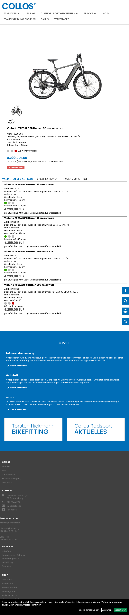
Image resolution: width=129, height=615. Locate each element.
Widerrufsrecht (9, 595)
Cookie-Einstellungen (88, 610)
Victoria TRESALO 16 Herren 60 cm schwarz (29, 251)
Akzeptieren (120, 610)
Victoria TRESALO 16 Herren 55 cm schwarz (29, 218)
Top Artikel (7, 579)
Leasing (30, 13)
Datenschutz (8, 474)
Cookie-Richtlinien (32, 604)
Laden (105, 13)
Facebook (12, 509)
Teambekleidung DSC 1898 (20, 19)
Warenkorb (61, 19)
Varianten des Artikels (17, 179)
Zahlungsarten (9, 591)
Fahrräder (11, 13)
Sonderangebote (10, 558)
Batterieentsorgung (11, 478)
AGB (4, 470)
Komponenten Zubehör (13, 555)
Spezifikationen (47, 179)
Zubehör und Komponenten (59, 13)
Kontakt (6, 466)
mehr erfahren (18, 365)
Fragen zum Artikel (74, 179)
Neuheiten (7, 566)
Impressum (7, 482)
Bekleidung (7, 562)
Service (90, 13)
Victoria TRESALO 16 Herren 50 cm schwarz (35, 128)
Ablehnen (107, 610)
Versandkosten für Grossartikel (48, 161)
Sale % (45, 19)
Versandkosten (9, 587)
